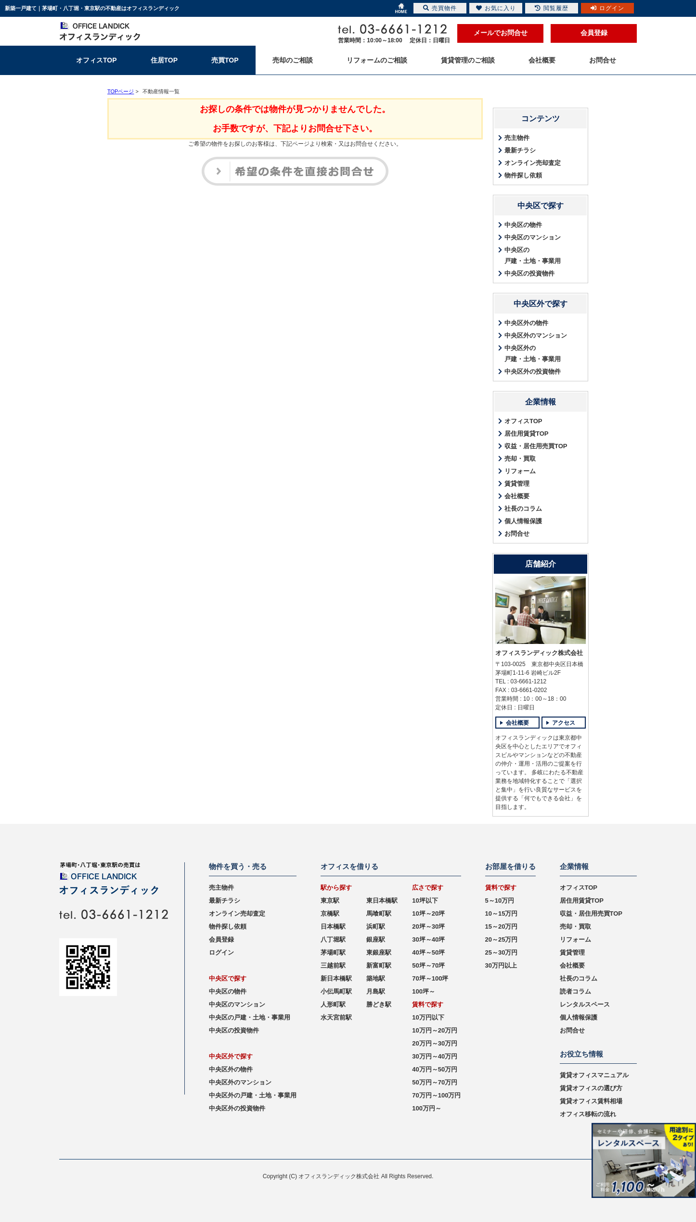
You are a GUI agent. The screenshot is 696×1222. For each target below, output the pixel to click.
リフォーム (520, 471)
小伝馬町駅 (336, 991)
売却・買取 (520, 458)
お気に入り (496, 8)
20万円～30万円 (434, 1043)
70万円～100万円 (436, 1095)
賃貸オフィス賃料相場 (591, 1101)
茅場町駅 (333, 952)
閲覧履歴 (551, 8)
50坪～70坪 (428, 965)
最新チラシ (520, 150)
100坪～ (423, 991)
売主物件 (516, 137)
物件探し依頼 (523, 175)
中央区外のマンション (535, 335)
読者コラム (575, 991)
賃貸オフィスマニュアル (594, 1075)
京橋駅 (330, 913)
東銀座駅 (378, 952)
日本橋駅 (333, 926)
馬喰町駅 (378, 913)
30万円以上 (501, 965)
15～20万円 (501, 926)
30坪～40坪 (428, 939)
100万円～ (426, 1108)
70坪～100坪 (430, 978)
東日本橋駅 (382, 900)
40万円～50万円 (434, 1069)
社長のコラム (523, 508)
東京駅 (330, 900)
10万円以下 (428, 1017)
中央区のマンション (532, 237)
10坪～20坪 (428, 913)
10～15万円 (501, 913)
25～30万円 (501, 952)
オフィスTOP (523, 421)
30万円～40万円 (434, 1056)
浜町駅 (375, 926)
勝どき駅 (378, 1004)
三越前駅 (333, 965)
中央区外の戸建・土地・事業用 (532, 353)
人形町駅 (333, 1004)
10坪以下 (425, 900)
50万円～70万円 (434, 1082)
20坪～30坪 (428, 926)
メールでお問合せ (501, 33)
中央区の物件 (523, 224)
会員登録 (593, 33)
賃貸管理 (516, 483)
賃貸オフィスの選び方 (591, 1088)
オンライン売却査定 (532, 162)
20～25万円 (501, 939)
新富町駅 (378, 965)
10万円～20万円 (434, 1030)
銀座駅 (375, 939)
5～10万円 (500, 900)
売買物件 (440, 8)
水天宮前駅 (336, 1017)
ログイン (221, 952)
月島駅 (375, 991)
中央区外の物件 (526, 323)
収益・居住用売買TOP (535, 446)
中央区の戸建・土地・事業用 (532, 255)
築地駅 (375, 978)
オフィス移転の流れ (588, 1114)
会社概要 (516, 496)
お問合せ (516, 533)
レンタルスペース (585, 1004)
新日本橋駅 (336, 978)
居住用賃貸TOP (526, 433)
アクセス (563, 722)
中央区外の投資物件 (532, 371)
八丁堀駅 (333, 939)
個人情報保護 (523, 521)
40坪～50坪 (428, 952)
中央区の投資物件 (529, 273)
